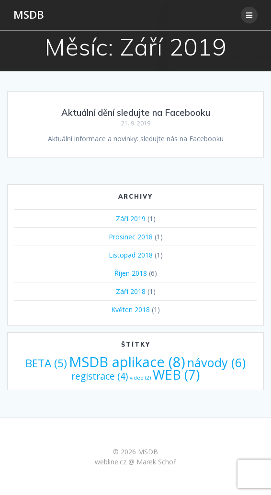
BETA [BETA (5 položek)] (46, 363)
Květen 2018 (130, 309)
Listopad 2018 (131, 254)
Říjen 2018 (130, 273)
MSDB (28, 15)
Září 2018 (131, 291)
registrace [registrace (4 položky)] (99, 376)
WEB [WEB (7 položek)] (176, 374)
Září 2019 (131, 218)
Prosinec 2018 (131, 236)
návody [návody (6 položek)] (216, 362)
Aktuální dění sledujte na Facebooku (135, 112)
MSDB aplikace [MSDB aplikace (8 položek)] (127, 361)
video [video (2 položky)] (140, 377)
